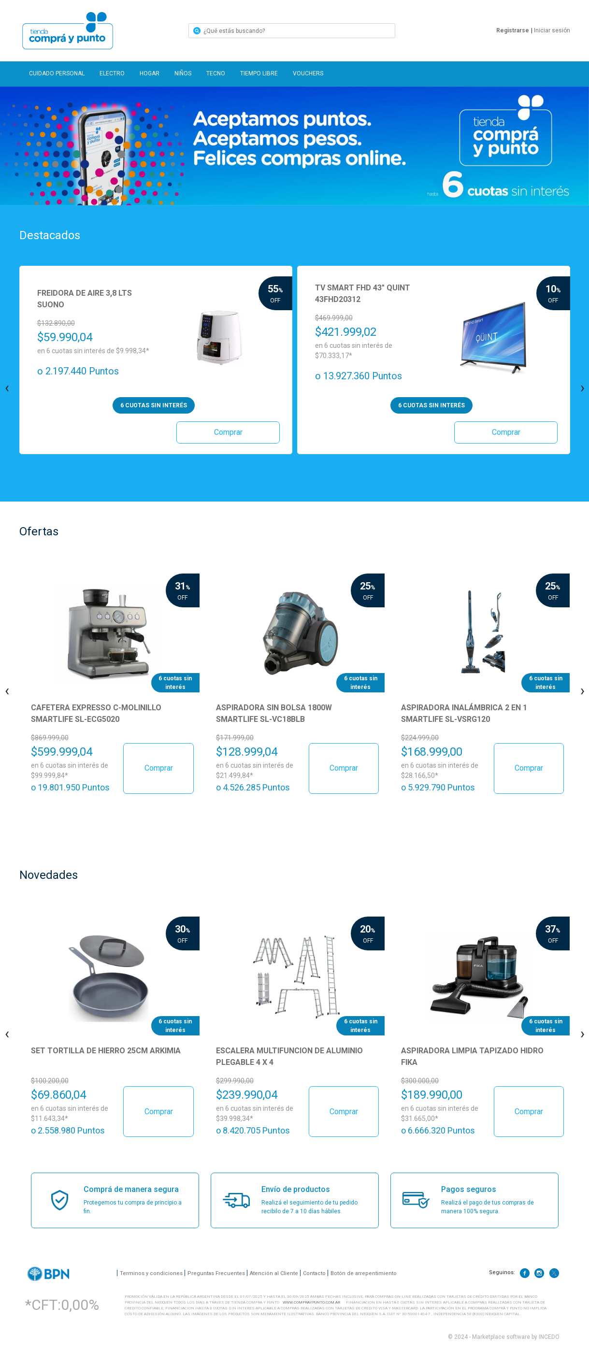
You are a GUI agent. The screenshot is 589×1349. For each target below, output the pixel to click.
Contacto (314, 1273)
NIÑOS (182, 73)
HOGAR (149, 73)
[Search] (291, 30)
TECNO (215, 73)
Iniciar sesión (550, 30)
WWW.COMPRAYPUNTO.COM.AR (311, 1302)
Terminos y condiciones (151, 1273)
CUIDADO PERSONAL (57, 73)
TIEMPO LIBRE (259, 73)
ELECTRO (112, 73)
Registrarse (512, 30)
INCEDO (549, 1337)
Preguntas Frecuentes (216, 1273)
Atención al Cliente (274, 1273)
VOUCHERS (308, 73)
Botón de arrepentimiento (363, 1273)
